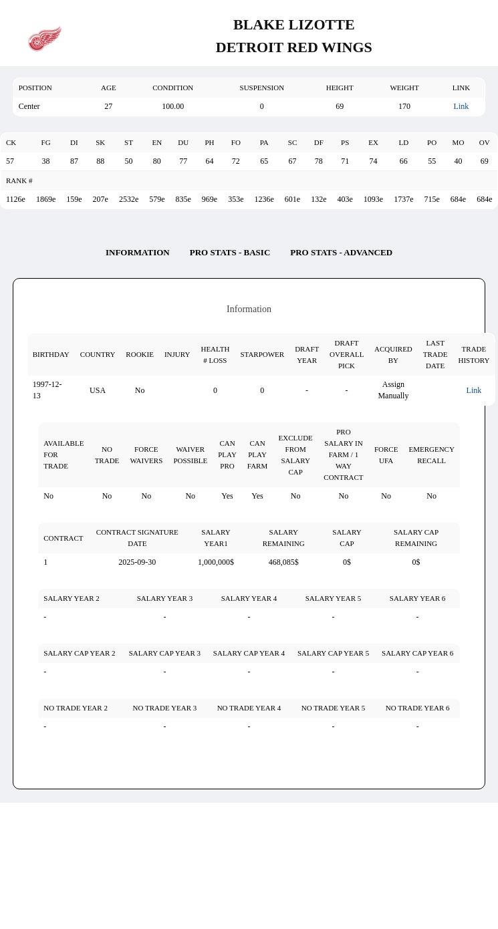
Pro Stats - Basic (230, 252)
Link (461, 106)
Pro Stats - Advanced (341, 252)
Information (138, 252)
